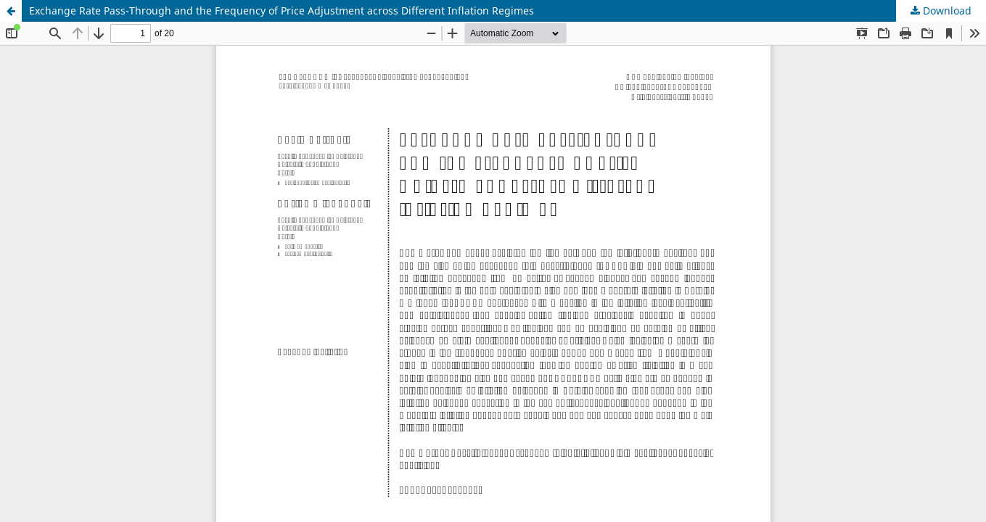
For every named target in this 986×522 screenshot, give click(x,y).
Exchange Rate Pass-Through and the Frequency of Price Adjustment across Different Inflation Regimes (281, 10)
